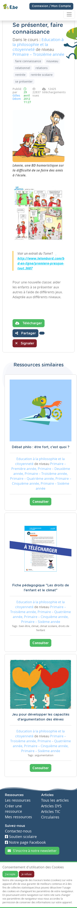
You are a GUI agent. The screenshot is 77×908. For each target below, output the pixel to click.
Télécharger (28, 323)
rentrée (20, 75)
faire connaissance (28, 61)
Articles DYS (51, 806)
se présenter (24, 81)
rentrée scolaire (42, 75)
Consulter (40, 501)
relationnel (22, 68)
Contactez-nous (18, 831)
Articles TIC (50, 811)
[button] (42, 333)
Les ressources (18, 800)
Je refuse (27, 874)
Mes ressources (18, 817)
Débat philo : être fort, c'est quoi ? (40, 447)
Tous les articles (55, 800)
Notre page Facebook (25, 842)
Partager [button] (25, 333)
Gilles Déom (17, 97)
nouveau (52, 61)
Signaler (24, 343)
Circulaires (50, 817)
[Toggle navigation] (69, 14)
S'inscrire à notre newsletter (32, 850)
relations (42, 68)
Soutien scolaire (21, 836)
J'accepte (10, 874)
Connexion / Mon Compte (51, 6)
